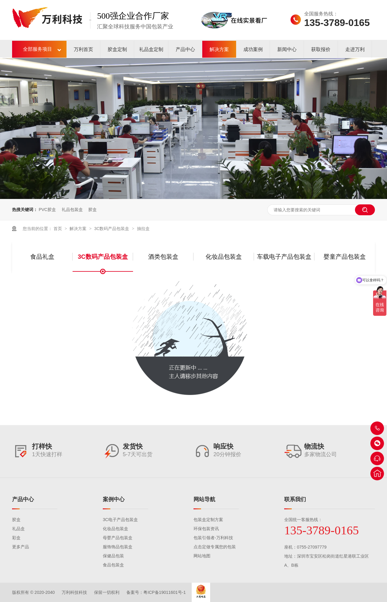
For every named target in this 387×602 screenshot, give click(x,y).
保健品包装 (113, 555)
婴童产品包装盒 (345, 256)
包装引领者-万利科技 (213, 537)
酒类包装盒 (163, 256)
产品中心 (185, 49)
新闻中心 (287, 49)
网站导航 (204, 499)
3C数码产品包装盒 (112, 228)
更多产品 (20, 546)
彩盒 (16, 537)
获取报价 (320, 49)
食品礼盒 (42, 256)
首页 (58, 228)
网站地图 (202, 555)
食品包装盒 (113, 564)
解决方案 (219, 49)
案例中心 (114, 499)
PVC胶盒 (47, 209)
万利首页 (83, 49)
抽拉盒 (143, 228)
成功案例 (253, 49)
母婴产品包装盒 (117, 537)
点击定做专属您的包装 (215, 546)
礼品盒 (18, 528)
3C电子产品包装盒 (120, 519)
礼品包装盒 (72, 209)
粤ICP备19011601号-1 (164, 592)
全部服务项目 (37, 49)
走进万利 (355, 49)
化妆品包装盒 (224, 256)
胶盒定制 (117, 49)
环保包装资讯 (206, 528)
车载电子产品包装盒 (284, 256)
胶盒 (92, 209)
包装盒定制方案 (208, 519)
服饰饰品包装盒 (117, 546)
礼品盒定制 (151, 49)
